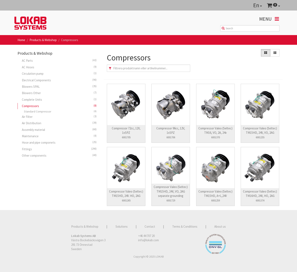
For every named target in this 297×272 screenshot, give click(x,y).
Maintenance (59, 136)
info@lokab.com (148, 240)
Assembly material (59, 130)
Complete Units (59, 99)
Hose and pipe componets (59, 142)
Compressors (59, 106)
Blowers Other (59, 93)
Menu (269, 19)
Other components (59, 155)
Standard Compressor (60, 111)
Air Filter (59, 117)
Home (21, 40)
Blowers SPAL (59, 86)
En (257, 5)
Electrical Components (59, 80)
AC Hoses (59, 67)
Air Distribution (59, 123)
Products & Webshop (43, 40)
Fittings (59, 149)
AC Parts (59, 60)
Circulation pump (59, 73)
